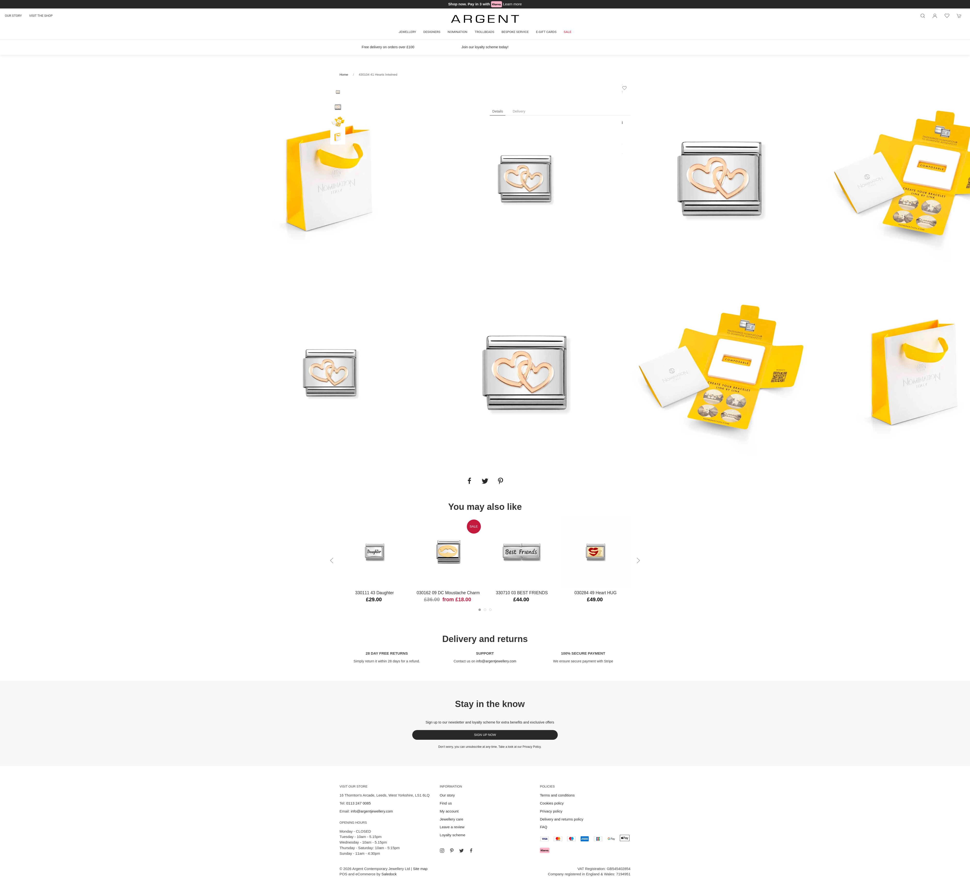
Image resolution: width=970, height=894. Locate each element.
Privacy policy (551, 811)
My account (449, 811)
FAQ (543, 827)
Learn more (512, 4)
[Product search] (923, 15)
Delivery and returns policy (561, 819)
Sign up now (485, 735)
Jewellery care (451, 819)
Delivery (519, 111)
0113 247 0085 (358, 803)
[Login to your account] (935, 15)
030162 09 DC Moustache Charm (448, 592)
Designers (431, 32)
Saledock (388, 874)
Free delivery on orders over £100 (388, 47)
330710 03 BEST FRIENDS (522, 592)
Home (344, 74)
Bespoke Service (515, 32)
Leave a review (452, 827)
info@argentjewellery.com (496, 661)
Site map (420, 869)
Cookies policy (552, 803)
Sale (567, 32)
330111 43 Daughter (374, 592)
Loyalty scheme (452, 835)
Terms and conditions (557, 795)
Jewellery (407, 32)
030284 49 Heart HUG (595, 592)
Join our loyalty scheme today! (485, 47)
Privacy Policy (532, 746)
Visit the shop (41, 15)
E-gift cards (546, 32)
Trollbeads (484, 32)
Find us (446, 803)
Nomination (457, 32)
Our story (13, 15)
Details (497, 111)
